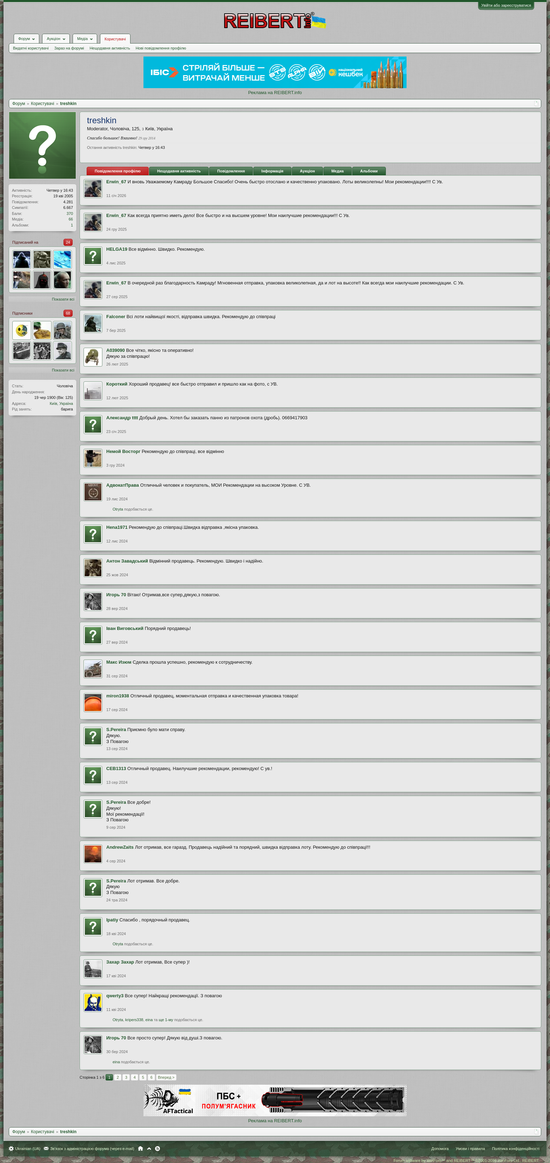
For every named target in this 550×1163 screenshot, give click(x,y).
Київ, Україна (61, 403)
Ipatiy (112, 919)
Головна (140, 1148)
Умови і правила (470, 1148)
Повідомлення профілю (118, 171)
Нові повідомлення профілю (161, 48)
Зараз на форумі (69, 48)
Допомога (440, 1148)
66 (71, 219)
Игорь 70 (116, 594)
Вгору (149, 1148)
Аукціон (307, 171)
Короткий (116, 384)
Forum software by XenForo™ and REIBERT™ (466, 1160)
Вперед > (166, 1077)
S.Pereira (116, 729)
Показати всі (63, 299)
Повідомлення (231, 171)
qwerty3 (114, 995)
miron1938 (117, 695)
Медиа (337, 171)
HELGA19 (116, 249)
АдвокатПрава (122, 485)
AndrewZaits (120, 847)
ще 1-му (166, 1020)
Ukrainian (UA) (27, 1148)
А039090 (115, 350)
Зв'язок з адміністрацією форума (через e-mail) (92, 1148)
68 (68, 313)
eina (149, 1020)
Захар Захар (120, 962)
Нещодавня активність (109, 48)
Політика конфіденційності (515, 1148)
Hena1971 (117, 527)
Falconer (115, 316)
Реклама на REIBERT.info (275, 92)
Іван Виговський (124, 628)
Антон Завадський (127, 561)
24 (68, 242)
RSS (157, 1148)
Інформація (272, 171)
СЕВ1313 (116, 768)
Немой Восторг (123, 451)
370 (70, 213)
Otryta (118, 509)
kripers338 (134, 1020)
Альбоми (369, 171)
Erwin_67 (116, 181)
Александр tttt (122, 417)
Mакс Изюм (119, 662)
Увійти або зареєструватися (506, 5)
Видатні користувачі (31, 48)
